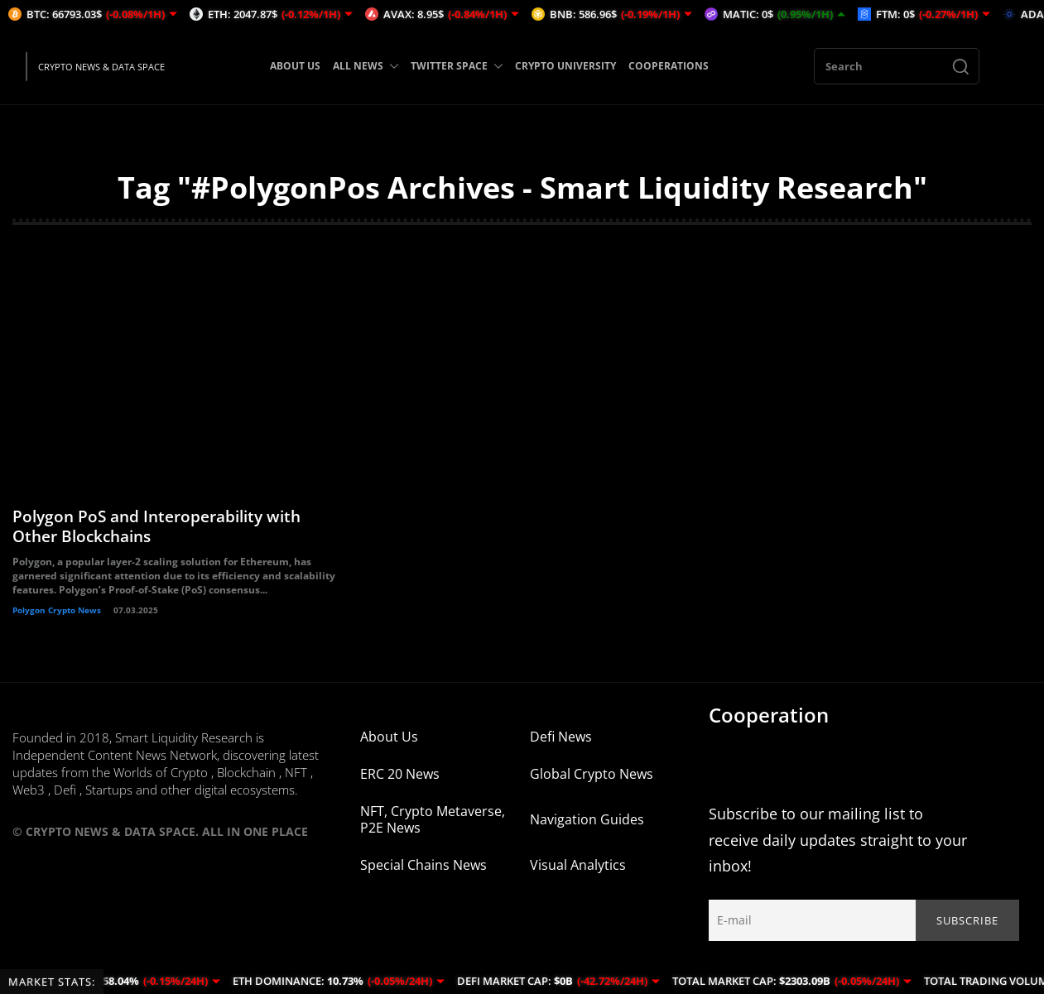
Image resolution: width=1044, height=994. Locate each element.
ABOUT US (295, 66)
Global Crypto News (591, 785)
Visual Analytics (578, 876)
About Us (389, 748)
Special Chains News (423, 876)
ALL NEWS (365, 66)
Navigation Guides (587, 831)
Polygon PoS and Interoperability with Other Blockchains (163, 537)
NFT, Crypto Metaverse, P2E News (432, 831)
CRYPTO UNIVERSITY (565, 66)
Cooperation (769, 726)
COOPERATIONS (668, 66)
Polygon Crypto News (56, 621)
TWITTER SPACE (457, 66)
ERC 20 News (400, 785)
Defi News (561, 748)
